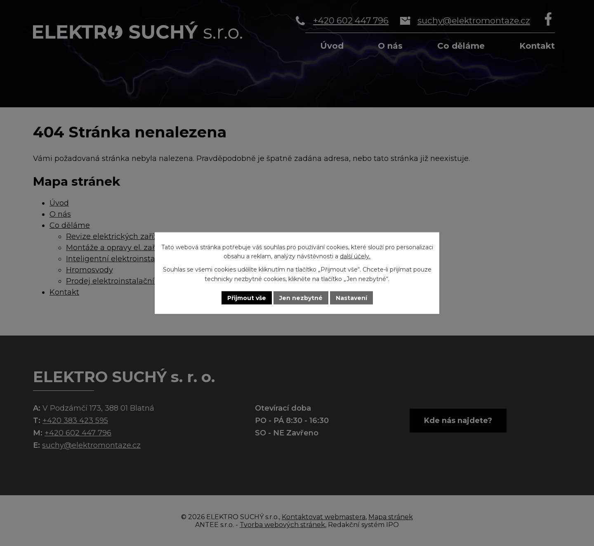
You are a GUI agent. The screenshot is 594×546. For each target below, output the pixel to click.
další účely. (355, 256)
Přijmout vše (246, 297)
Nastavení (351, 297)
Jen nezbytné (301, 297)
